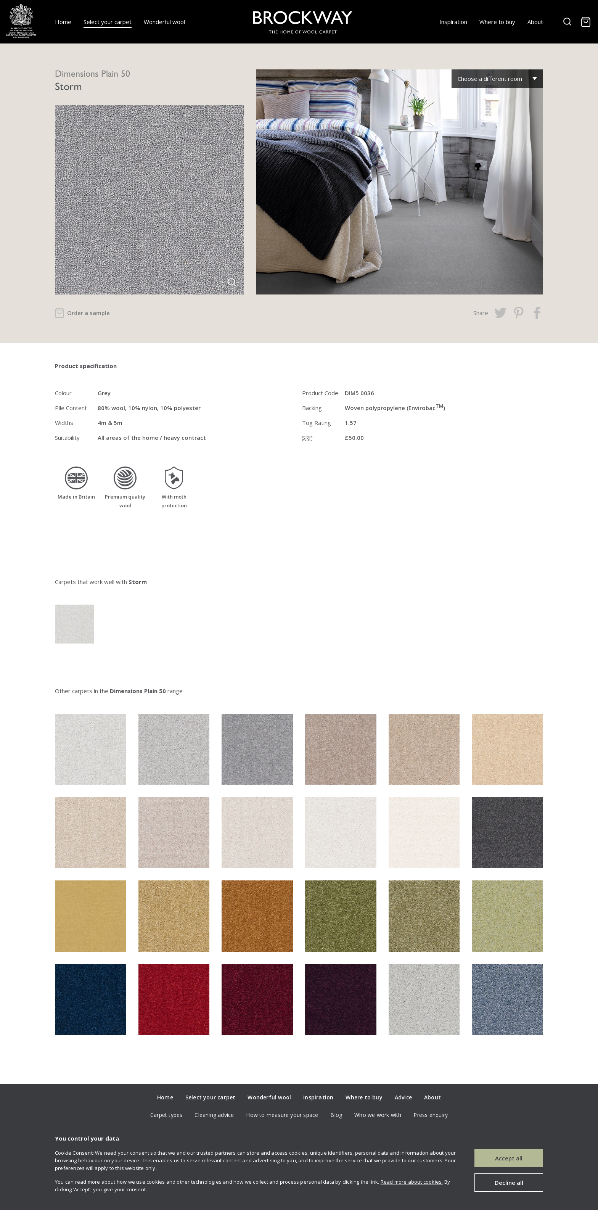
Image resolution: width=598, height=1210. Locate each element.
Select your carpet (108, 22)
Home (63, 22)
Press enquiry (430, 1114)
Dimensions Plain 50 (92, 73)
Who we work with (377, 1114)
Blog (336, 1114)
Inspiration (453, 22)
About (535, 22)
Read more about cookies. (412, 1181)
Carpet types (166, 1114)
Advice (403, 1097)
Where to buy (497, 22)
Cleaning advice (214, 1114)
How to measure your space (282, 1114)
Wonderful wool (164, 22)
